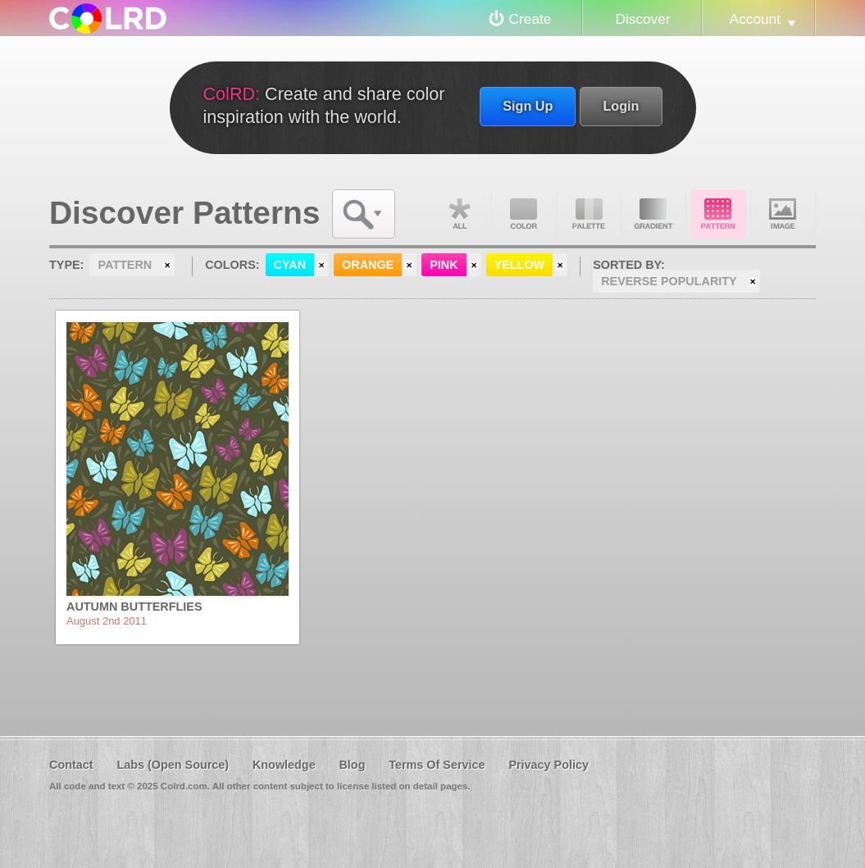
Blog (352, 764)
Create (530, 19)
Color (524, 214)
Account (755, 19)
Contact (71, 764)
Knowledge (284, 764)
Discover (642, 19)
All (459, 214)
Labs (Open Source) (172, 764)
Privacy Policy (548, 764)
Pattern (718, 214)
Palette (589, 214)
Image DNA (783, 214)
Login (621, 105)
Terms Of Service (437, 764)
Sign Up (528, 105)
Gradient (653, 214)
